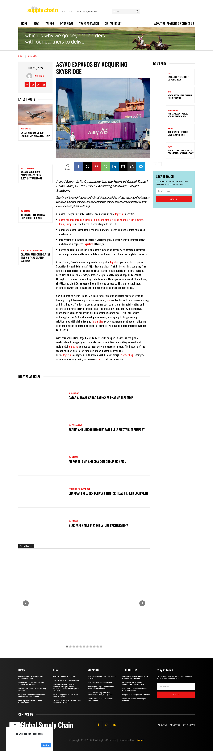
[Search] (137, 11)
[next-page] (160, 164)
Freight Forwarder (32, 251)
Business (25, 211)
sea (108, 300)
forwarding (97, 321)
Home (21, 56)
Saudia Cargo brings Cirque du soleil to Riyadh (65, 696)
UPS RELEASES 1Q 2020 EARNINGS (66, 681)
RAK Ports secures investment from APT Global (134, 690)
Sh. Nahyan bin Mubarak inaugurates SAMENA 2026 (133, 683)
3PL (169, 92)
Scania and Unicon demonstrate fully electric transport (31, 175)
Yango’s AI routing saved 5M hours (136, 695)
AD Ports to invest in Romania (100, 683)
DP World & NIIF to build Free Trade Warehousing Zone (67, 702)
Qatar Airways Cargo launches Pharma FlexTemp (35, 134)
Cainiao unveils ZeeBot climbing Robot (178, 78)
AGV (170, 73)
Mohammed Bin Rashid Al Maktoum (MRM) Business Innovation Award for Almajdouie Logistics (66, 688)
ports (101, 359)
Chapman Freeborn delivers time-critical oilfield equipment (35, 257)
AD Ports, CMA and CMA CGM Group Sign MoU (33, 216)
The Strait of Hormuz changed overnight (178, 133)
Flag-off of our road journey (64, 676)
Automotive (27, 168)
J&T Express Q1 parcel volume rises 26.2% (178, 115)
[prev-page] (155, 164)
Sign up (174, 199)
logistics (120, 214)
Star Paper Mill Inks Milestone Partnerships (98, 525)
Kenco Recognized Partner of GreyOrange (180, 96)
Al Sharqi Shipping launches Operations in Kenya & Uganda (100, 694)
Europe (69, 224)
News (171, 128)
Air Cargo (33, 56)
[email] (174, 191)
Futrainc (139, 740)
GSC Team (39, 76)
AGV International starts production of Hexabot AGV (180, 152)
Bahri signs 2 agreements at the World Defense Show (101, 688)
